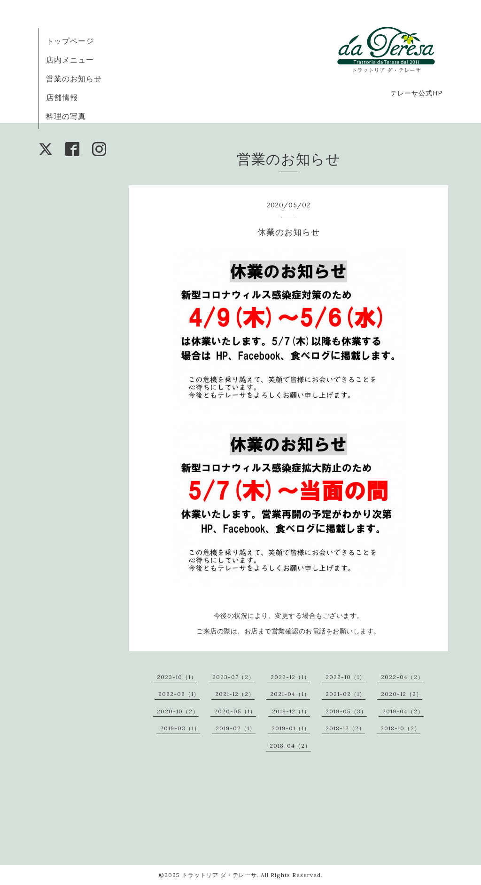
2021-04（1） (290, 693)
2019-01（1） (291, 728)
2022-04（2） (402, 676)
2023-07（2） (233, 676)
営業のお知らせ (74, 78)
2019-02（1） (236, 728)
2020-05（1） (235, 711)
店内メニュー (70, 59)
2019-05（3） (346, 711)
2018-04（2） (290, 745)
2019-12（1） (291, 711)
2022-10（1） (345, 676)
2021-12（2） (235, 693)
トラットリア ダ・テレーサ (219, 874)
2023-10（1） (177, 676)
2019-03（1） (180, 728)
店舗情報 (62, 97)
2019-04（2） (403, 711)
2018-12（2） (345, 728)
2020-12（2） (401, 693)
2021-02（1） (345, 693)
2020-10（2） (178, 711)
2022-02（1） (179, 693)
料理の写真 (66, 116)
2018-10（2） (400, 728)
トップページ (70, 41)
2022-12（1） (290, 676)
